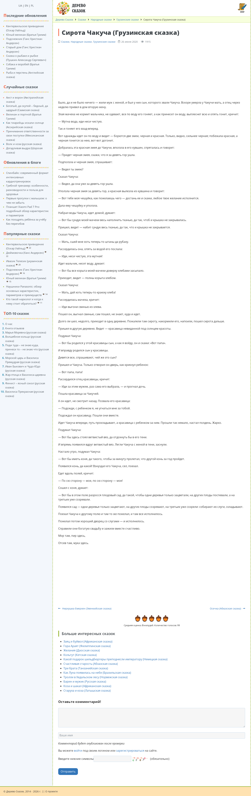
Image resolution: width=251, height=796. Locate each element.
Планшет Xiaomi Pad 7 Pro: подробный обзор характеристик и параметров (27, 211)
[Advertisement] (151, 71)
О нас (8, 324)
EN (26, 5)
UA (20, 5)
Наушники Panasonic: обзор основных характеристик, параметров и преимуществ (24, 291)
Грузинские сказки (127, 19)
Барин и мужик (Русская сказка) (84, 681)
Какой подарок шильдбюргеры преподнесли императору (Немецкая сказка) (115, 659)
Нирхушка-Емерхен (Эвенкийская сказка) (84, 608)
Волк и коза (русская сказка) (23, 144)
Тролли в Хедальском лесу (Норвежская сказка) (95, 677)
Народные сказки (101, 19)
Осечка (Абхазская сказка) (227, 608)
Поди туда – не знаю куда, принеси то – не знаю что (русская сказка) (27, 349)
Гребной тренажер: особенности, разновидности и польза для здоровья (27, 190)
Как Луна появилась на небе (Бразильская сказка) (97, 673)
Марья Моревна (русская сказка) (25, 332)
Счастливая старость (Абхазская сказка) (90, 664)
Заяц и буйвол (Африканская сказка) (87, 641)
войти (78, 750)
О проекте (51, 791)
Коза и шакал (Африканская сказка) (87, 686)
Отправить (68, 771)
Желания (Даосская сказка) (81, 650)
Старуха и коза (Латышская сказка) (87, 690)
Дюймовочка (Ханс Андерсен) (25, 252)
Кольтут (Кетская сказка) (80, 655)
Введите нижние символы (76, 759)
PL (32, 5)
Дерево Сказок (64, 19)
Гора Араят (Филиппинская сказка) (87, 646)
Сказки (82, 19)
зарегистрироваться (130, 750)
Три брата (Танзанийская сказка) (85, 668)
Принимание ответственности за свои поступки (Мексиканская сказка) (27, 135)
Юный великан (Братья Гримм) (26, 34)
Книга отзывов (14, 328)
